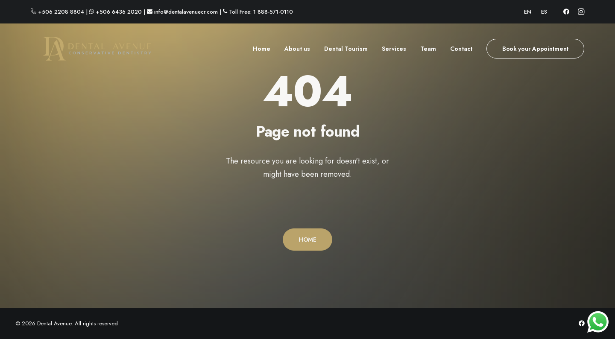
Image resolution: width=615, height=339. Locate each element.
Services (394, 51)
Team (428, 51)
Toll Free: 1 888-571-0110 (261, 12)
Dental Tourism (346, 51)
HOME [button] (307, 239)
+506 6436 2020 (119, 12)
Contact (461, 51)
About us (297, 51)
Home (261, 51)
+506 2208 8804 (61, 12)
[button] (566, 11)
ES (544, 12)
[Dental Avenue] (85, 51)
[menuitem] (527, 11)
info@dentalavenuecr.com (186, 12)
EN (527, 12)
